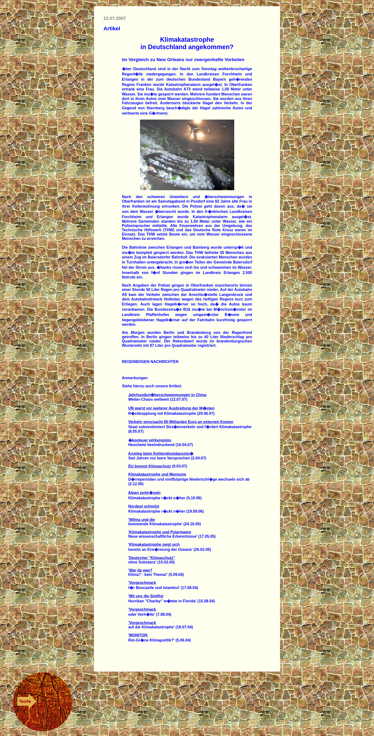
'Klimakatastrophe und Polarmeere (159, 532)
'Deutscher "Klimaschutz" (151, 558)
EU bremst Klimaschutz (149, 466)
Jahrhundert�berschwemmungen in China (167, 395)
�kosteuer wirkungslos (149, 440)
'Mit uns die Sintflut (145, 596)
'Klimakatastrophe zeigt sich (154, 544)
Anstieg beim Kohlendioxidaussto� (160, 454)
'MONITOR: (138, 635)
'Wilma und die (141, 520)
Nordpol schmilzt (143, 506)
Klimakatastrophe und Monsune (157, 474)
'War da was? (140, 570)
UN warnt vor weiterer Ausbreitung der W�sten (171, 408)
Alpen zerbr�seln (144, 493)
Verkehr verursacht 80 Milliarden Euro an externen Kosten (180, 422)
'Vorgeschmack (142, 583)
